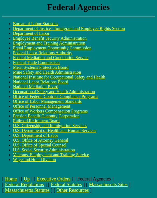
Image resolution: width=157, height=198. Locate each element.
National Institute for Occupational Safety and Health (59, 77)
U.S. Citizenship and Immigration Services (50, 125)
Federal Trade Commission (36, 62)
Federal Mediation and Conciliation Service (50, 57)
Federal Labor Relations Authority (42, 52)
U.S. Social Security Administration (44, 150)
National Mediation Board (35, 86)
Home (11, 179)
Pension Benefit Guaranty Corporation (46, 116)
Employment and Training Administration (49, 43)
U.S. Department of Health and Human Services (54, 130)
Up (27, 179)
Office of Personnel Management (41, 106)
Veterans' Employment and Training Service (51, 154)
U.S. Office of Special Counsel (39, 145)
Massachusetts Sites (108, 184)
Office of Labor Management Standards (47, 101)
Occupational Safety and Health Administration (54, 91)
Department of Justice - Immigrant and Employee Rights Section (69, 28)
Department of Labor (31, 33)
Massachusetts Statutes (27, 190)
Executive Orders (53, 179)
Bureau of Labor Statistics (35, 23)
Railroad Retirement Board (36, 120)
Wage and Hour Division (34, 159)
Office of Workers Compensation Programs (50, 111)
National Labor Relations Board (40, 82)
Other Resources (72, 190)
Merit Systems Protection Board (41, 67)
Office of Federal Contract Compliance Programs (55, 96)
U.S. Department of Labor (35, 135)
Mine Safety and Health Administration (47, 72)
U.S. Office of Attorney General (40, 140)
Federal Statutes (66, 184)
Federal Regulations (24, 184)
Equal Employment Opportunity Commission (52, 48)
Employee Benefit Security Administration (50, 38)
